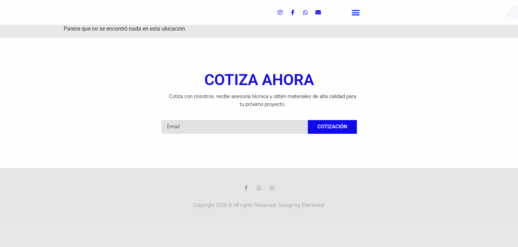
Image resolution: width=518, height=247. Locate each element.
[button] (355, 12)
